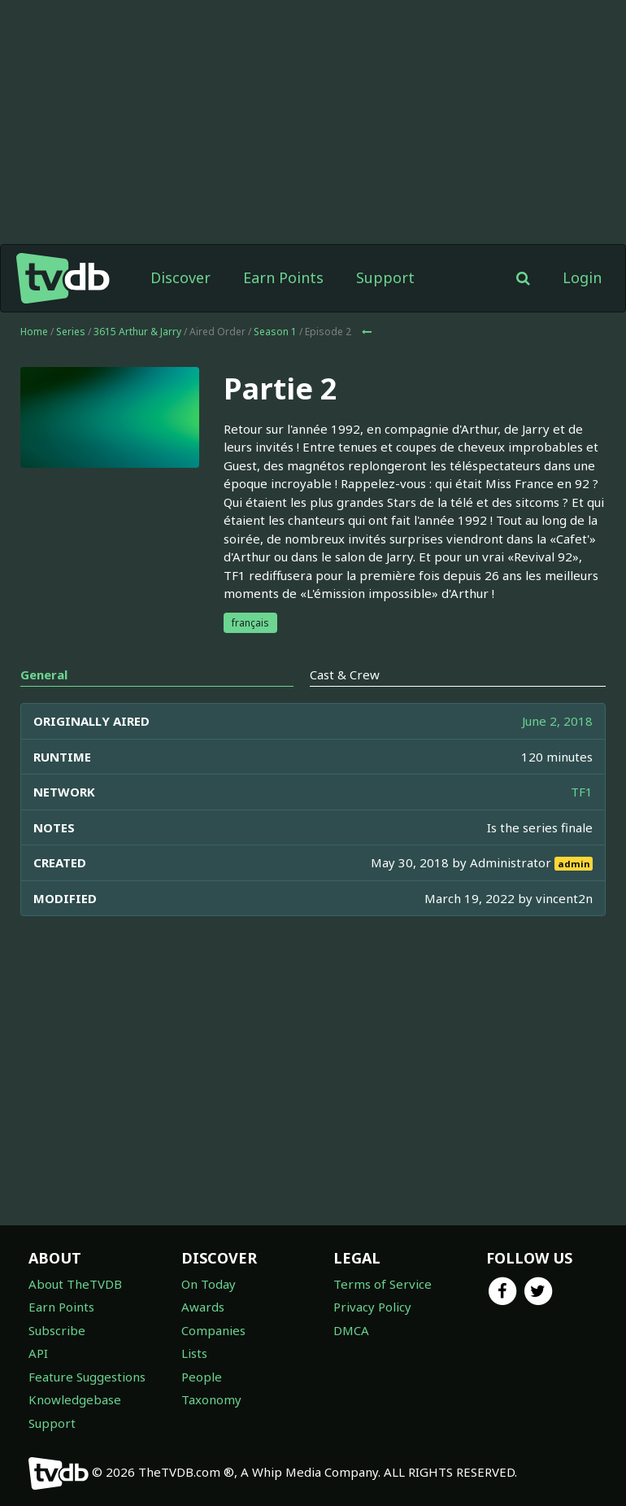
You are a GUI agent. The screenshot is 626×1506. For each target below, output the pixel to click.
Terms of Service (382, 1284)
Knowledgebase (74, 1399)
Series (70, 331)
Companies (213, 1330)
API (38, 1353)
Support (385, 277)
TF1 (582, 792)
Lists (194, 1353)
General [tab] (43, 674)
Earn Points (283, 277)
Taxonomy (211, 1399)
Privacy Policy (372, 1307)
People (201, 1376)
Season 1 (275, 331)
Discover (180, 277)
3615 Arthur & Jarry (137, 331)
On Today (208, 1284)
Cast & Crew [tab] (345, 674)
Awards (202, 1307)
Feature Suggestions (87, 1376)
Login (582, 277)
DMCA (351, 1330)
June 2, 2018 (557, 721)
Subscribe (56, 1330)
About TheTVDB (75, 1284)
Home (34, 331)
